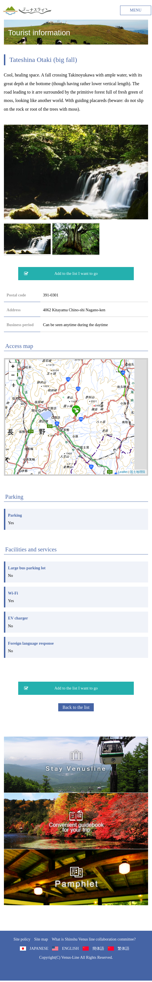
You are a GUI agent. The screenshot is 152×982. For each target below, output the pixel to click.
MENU (135, 10)
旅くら (76, 765)
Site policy (21, 939)
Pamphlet (76, 877)
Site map (41, 939)
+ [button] (13, 367)
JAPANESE (39, 948)
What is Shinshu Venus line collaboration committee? (94, 939)
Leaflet (122, 471)
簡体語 (98, 948)
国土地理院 (137, 471)
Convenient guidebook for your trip (76, 821)
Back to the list (75, 707)
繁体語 (123, 948)
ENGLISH (70, 948)
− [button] (13, 376)
